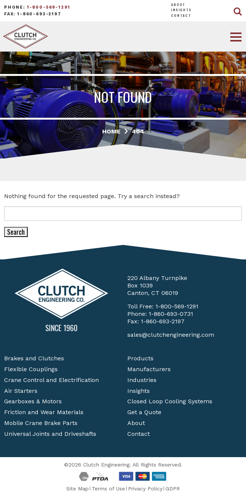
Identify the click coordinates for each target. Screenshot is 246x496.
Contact (181, 15)
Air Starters (20, 390)
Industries (142, 379)
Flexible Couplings (31, 369)
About (178, 4)
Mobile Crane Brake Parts (41, 422)
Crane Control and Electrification (51, 379)
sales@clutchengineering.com (170, 334)
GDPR (172, 489)
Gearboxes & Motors (33, 401)
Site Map (77, 489)
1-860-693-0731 (171, 313)
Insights (181, 9)
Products (140, 358)
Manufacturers (149, 369)
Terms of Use (108, 489)
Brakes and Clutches (34, 358)
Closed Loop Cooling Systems (169, 401)
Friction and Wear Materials (43, 412)
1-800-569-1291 (48, 7)
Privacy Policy (145, 489)
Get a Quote (144, 412)
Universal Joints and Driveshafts (50, 433)
